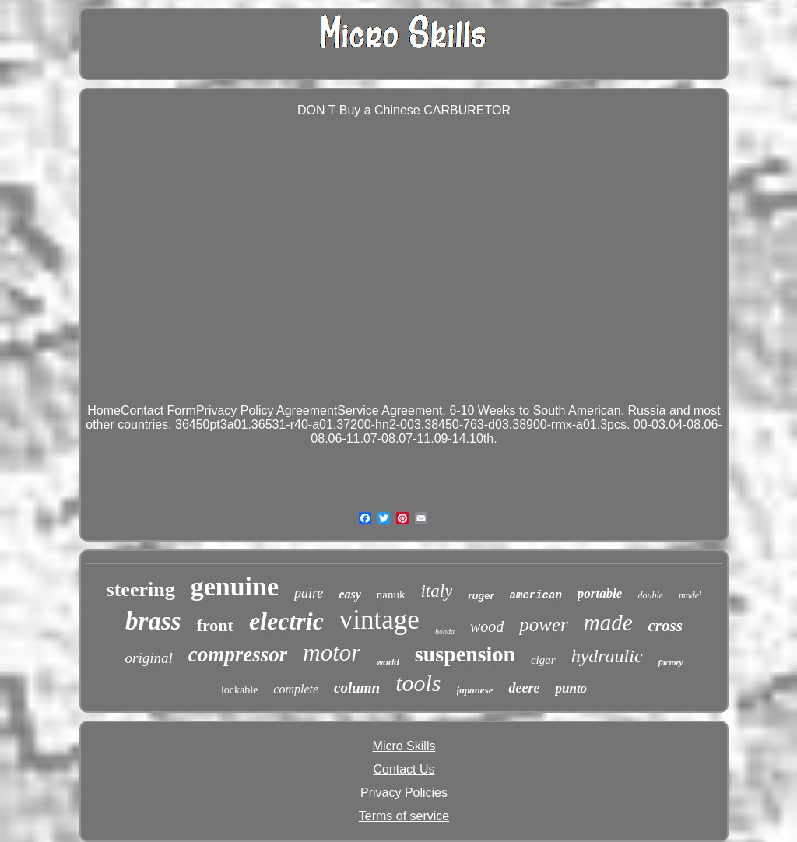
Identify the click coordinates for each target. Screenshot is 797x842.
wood (487, 626)
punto (571, 688)
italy (436, 591)
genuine (235, 586)
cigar (543, 660)
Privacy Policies (404, 792)
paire (308, 593)
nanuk (391, 594)
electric (286, 621)
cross (665, 625)
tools (418, 683)
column (357, 687)
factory (670, 662)
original (149, 658)
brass (153, 621)
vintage (379, 620)
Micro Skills (404, 746)
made (608, 622)
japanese (475, 690)
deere (523, 688)
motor (331, 652)
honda (445, 631)
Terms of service (404, 816)
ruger (480, 596)
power (543, 624)
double (650, 595)
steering (141, 589)
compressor (238, 654)
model (690, 595)
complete (295, 689)
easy (349, 594)
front (215, 625)
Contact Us (403, 769)
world (387, 662)
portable (600, 593)
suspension (465, 654)
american (536, 595)
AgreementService (327, 410)
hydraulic (607, 656)
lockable (239, 690)
